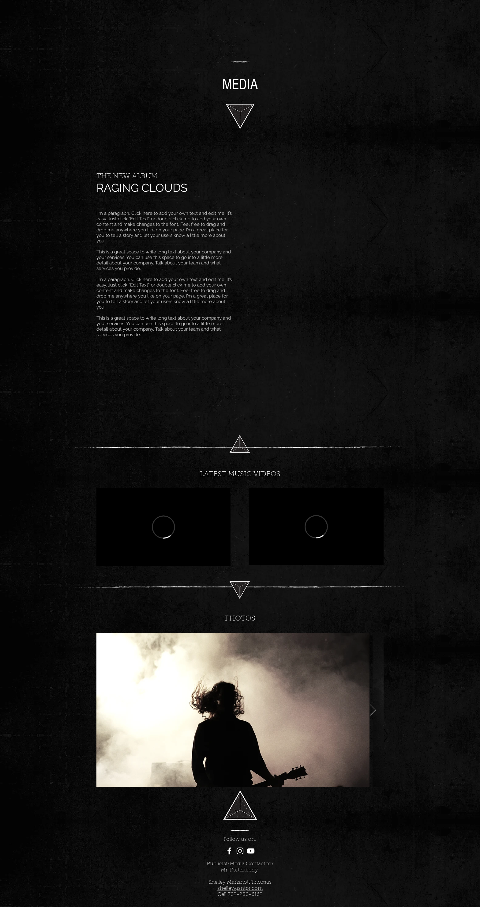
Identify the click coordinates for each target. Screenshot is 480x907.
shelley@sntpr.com (240, 888)
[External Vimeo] (163, 527)
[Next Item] (373, 710)
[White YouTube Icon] (250, 851)
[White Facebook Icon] (229, 851)
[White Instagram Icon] (240, 851)
